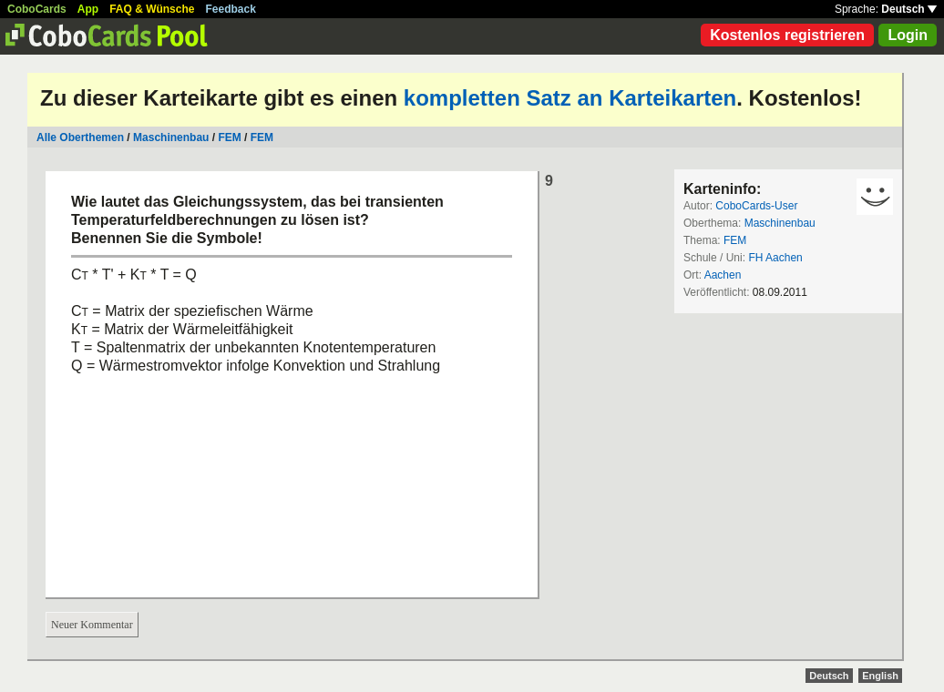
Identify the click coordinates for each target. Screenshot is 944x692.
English (880, 675)
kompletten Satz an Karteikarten (570, 98)
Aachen (723, 275)
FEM (229, 137)
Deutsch (909, 9)
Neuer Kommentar (92, 624)
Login (908, 35)
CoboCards (37, 9)
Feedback (231, 9)
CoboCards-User (756, 205)
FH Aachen (775, 257)
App (87, 9)
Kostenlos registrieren (787, 35)
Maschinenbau (171, 137)
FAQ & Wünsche (151, 9)
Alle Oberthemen (80, 137)
